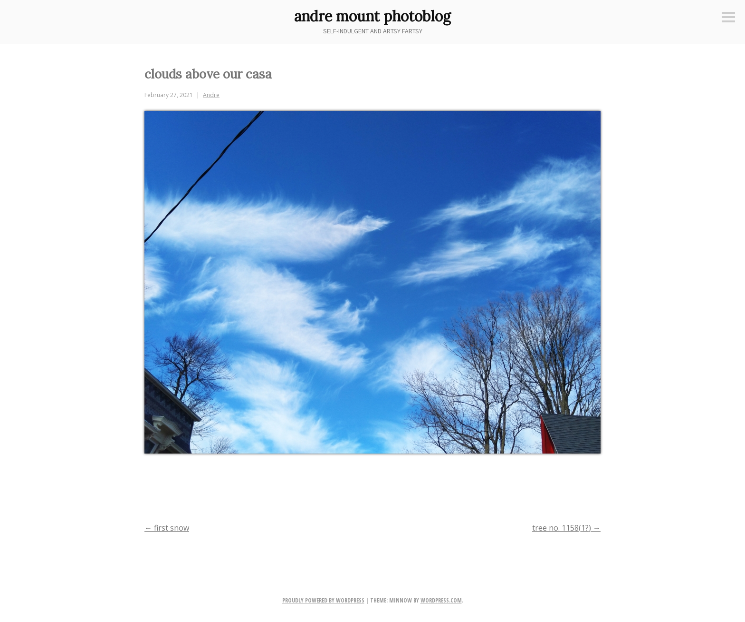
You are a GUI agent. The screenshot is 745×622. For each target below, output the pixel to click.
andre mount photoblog (372, 16)
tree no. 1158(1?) (566, 528)
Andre (211, 95)
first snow (166, 528)
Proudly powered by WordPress (323, 600)
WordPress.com (441, 600)
